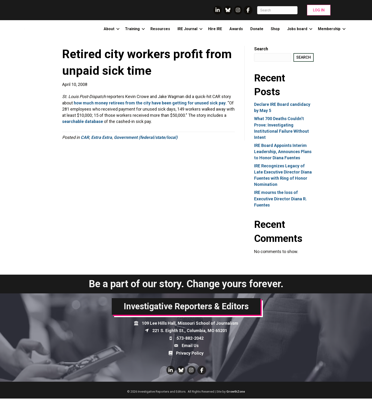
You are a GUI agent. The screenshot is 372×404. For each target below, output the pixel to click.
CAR (85, 142)
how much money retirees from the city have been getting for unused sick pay (150, 108)
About (109, 31)
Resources (160, 31)
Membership (329, 31)
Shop (275, 31)
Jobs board (297, 31)
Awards (236, 31)
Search (261, 54)
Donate (256, 31)
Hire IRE (215, 31)
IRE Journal (187, 31)
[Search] (277, 10)
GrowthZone (235, 397)
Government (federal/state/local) (145, 142)
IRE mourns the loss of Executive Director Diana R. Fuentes (280, 204)
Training (132, 31)
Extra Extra (101, 142)
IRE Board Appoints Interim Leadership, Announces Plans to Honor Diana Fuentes (283, 156)
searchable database (82, 126)
